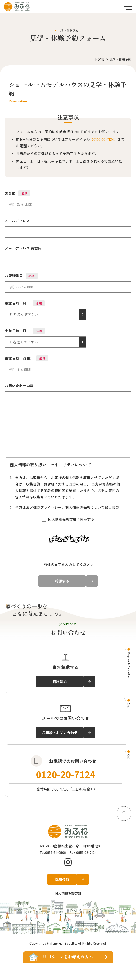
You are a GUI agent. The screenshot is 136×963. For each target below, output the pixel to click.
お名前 (17, 193)
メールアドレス (17, 220)
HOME (99, 59)
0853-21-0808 (55, 852)
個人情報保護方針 (68, 893)
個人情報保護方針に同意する (68, 519)
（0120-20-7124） (104, 139)
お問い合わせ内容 (19, 385)
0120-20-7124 (65, 774)
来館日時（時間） (26, 358)
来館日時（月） (25, 303)
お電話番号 (21, 276)
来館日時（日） (25, 331)
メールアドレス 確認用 (23, 248)
